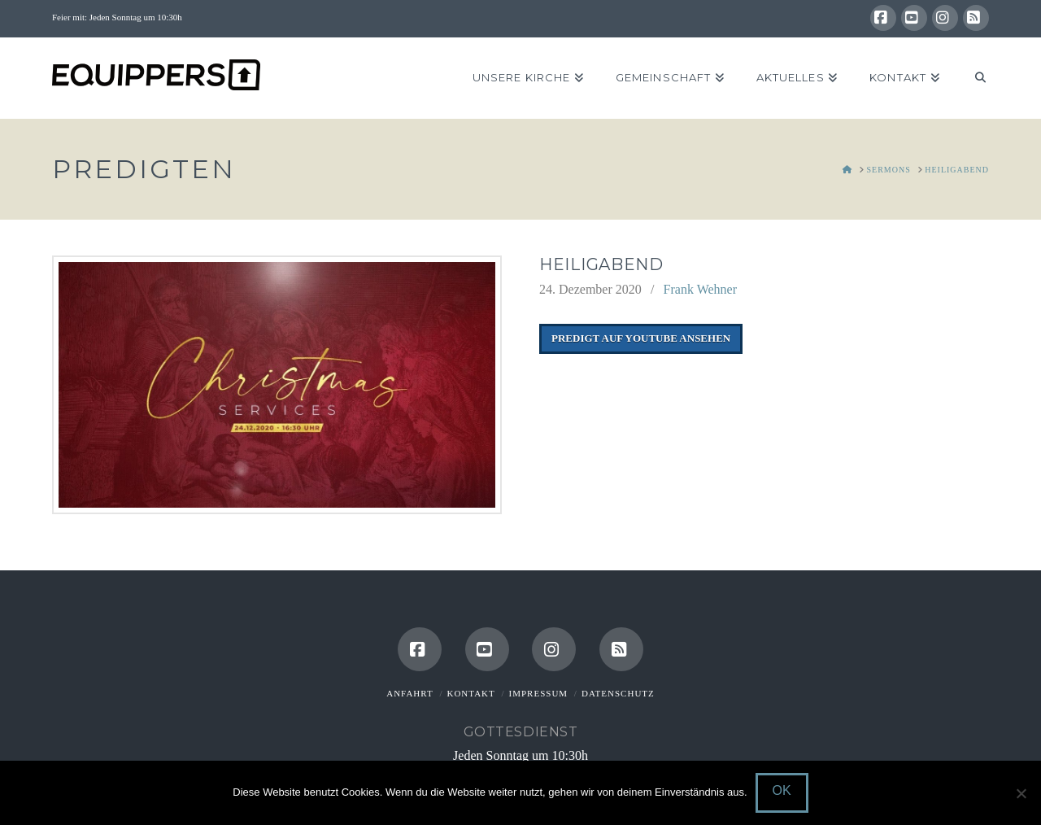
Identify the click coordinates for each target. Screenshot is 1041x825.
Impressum (538, 693)
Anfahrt (409, 693)
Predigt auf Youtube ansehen (640, 338)
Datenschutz (618, 693)
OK (782, 790)
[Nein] (1021, 793)
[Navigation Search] (972, 78)
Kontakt (470, 693)
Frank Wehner (700, 289)
